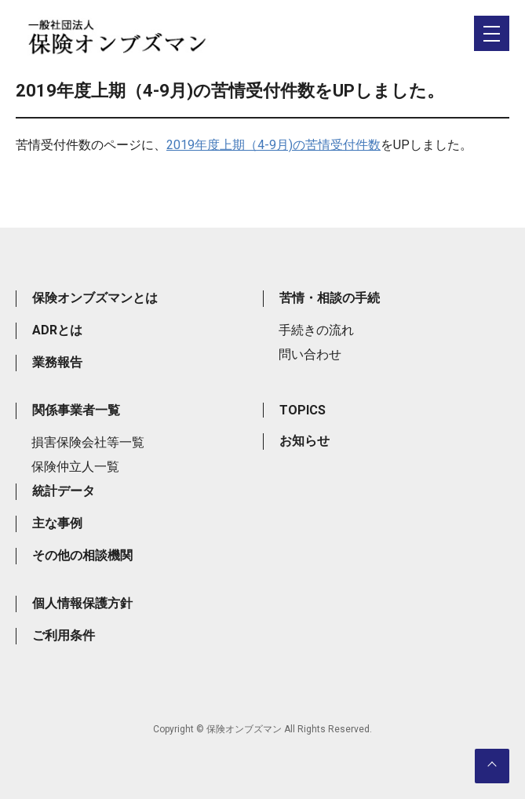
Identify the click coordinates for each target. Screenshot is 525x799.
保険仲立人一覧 (75, 466)
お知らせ (304, 440)
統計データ (63, 490)
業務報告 (57, 362)
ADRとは (57, 330)
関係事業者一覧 (76, 410)
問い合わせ (310, 354)
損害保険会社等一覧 (87, 442)
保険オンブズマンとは (95, 297)
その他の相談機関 (82, 555)
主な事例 (57, 523)
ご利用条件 (63, 635)
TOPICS (302, 410)
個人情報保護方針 (82, 603)
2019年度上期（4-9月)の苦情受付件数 (273, 144)
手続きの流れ (316, 330)
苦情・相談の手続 (329, 297)
